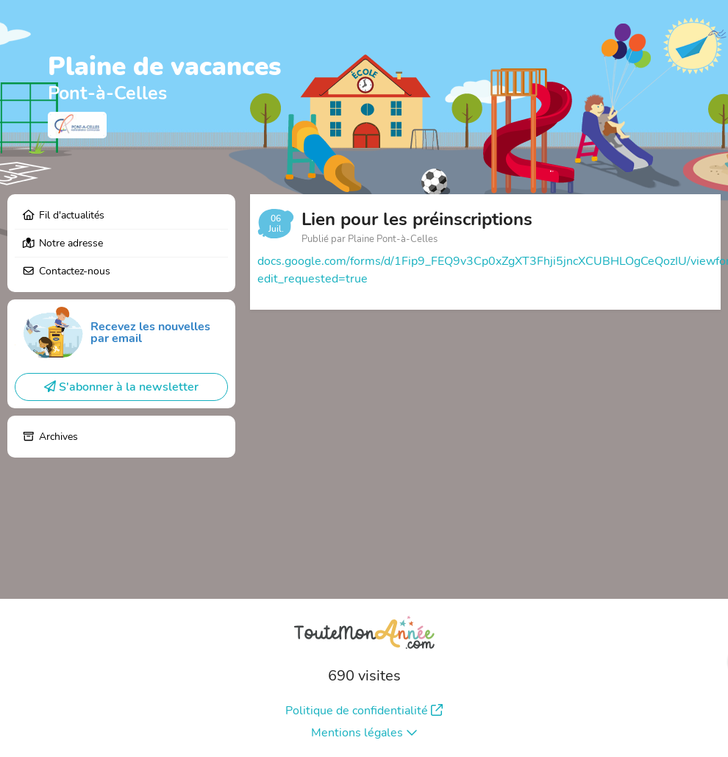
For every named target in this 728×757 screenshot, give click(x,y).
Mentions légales (364, 733)
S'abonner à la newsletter (121, 387)
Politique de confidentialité (364, 711)
